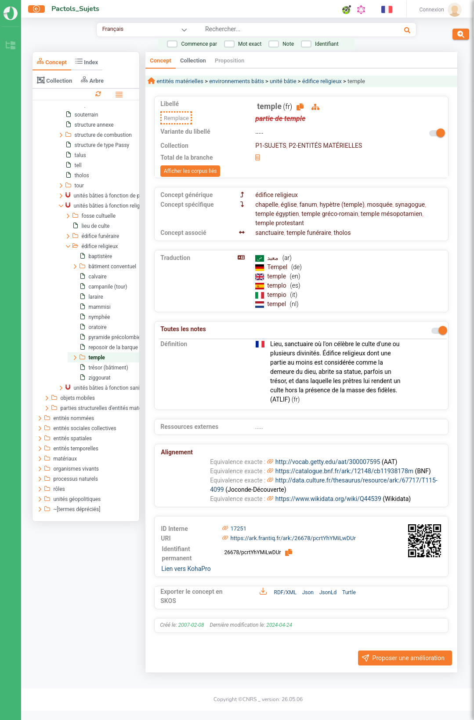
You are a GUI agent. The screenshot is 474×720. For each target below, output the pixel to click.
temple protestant (279, 223)
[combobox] (280, 30)
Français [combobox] (112, 29)
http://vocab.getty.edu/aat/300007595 (327, 461)
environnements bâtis (236, 81)
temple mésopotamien (391, 213)
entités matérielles (179, 81)
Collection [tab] (54, 80)
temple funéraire (308, 232)
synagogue (410, 204)
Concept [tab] (52, 61)
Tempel (278, 266)
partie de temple (280, 118)
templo (277, 285)
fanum (308, 204)
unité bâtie (283, 81)
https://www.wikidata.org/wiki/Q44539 (328, 498)
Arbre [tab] (92, 80)
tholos (342, 232)
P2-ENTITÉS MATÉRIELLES (325, 145)
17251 (238, 528)
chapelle (266, 204)
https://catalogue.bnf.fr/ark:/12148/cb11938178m (344, 471)
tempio (277, 294)
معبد (273, 257)
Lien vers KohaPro (185, 568)
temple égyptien (277, 213)
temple (277, 276)
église (289, 204)
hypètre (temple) (341, 204)
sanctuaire (269, 232)
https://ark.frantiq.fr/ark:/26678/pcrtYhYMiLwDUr (292, 538)
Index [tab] (87, 61)
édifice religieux (322, 81)
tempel (277, 303)
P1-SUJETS (270, 145)
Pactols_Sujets (75, 9)
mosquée (379, 204)
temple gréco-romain (329, 213)
